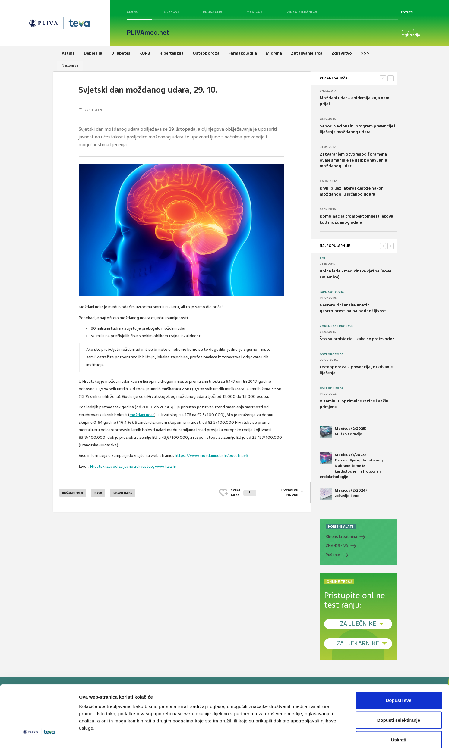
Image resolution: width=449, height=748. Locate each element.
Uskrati (398, 708)
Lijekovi (171, 12)
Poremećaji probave (336, 326)
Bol (323, 258)
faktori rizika (122, 493)
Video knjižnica (301, 12)
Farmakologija (332, 292)
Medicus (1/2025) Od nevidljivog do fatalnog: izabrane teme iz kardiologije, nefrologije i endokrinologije (352, 465)
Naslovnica (70, 66)
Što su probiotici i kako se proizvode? (357, 338)
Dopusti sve (398, 668)
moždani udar (142, 414)
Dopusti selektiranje (398, 688)
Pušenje (333, 554)
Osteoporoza (331, 354)
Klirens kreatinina (341, 536)
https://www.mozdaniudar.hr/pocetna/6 (211, 455)
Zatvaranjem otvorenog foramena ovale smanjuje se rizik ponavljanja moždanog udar (353, 160)
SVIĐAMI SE (243, 492)
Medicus (254, 12)
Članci (133, 12)
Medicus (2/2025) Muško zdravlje (343, 432)
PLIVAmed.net (148, 32)
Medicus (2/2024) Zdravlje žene (343, 494)
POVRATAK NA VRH (289, 492)
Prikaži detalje (312, 736)
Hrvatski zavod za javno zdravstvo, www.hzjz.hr (133, 466)
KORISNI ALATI (340, 526)
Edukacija (212, 12)
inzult (98, 493)
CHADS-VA (337, 545)
